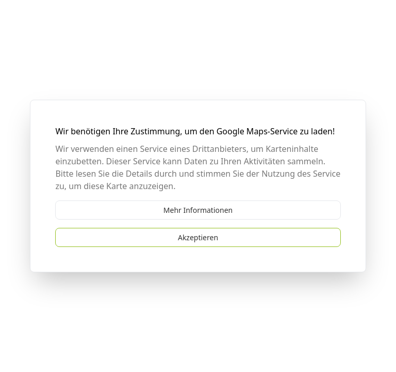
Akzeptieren (198, 237)
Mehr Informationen (198, 210)
